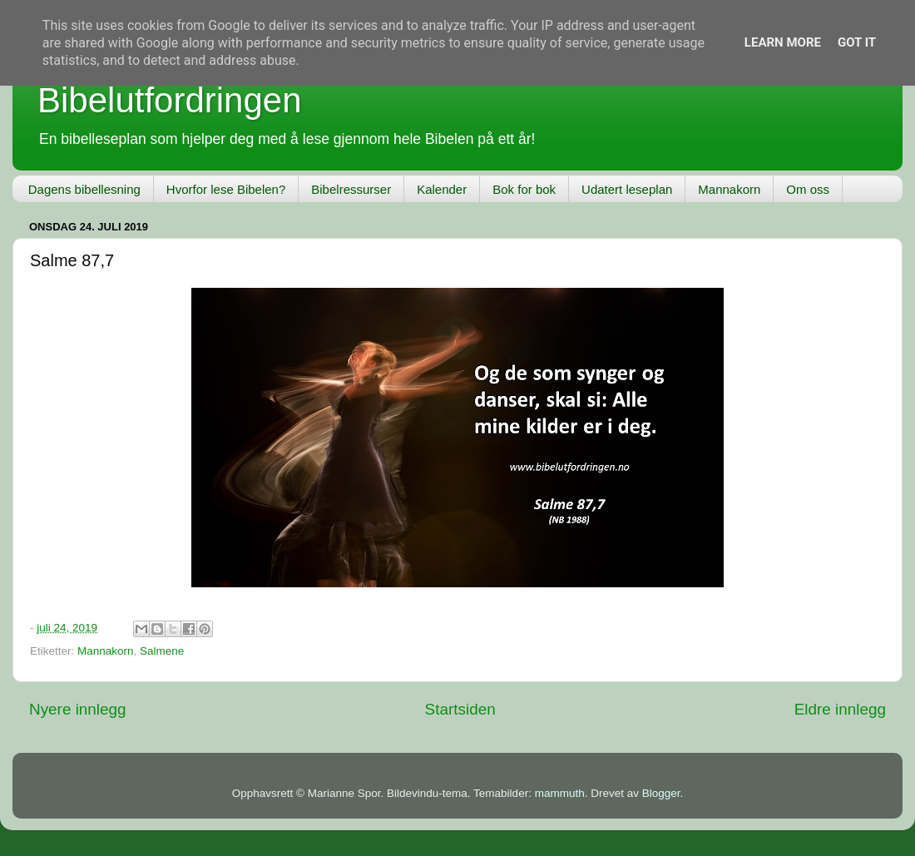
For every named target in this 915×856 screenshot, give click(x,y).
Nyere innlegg (77, 709)
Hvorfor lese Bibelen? (225, 189)
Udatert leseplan (626, 189)
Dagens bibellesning (84, 189)
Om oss (807, 189)
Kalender (442, 189)
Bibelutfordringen (169, 100)
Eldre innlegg (840, 709)
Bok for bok (524, 189)
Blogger (661, 793)
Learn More (782, 42)
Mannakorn (729, 189)
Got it (857, 42)
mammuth (560, 793)
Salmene (162, 651)
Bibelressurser (351, 189)
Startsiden (460, 709)
